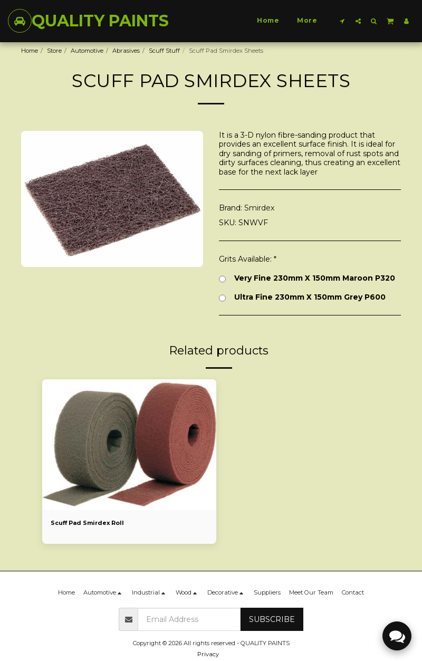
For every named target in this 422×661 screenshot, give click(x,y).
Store (54, 50)
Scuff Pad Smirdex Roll (88, 522)
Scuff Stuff (164, 50)
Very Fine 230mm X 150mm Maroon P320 (307, 278)
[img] (129, 444)
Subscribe (272, 619)
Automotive (87, 50)
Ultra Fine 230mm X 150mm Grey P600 (302, 297)
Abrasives (126, 50)
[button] (342, 20)
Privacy (208, 654)
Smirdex (259, 208)
